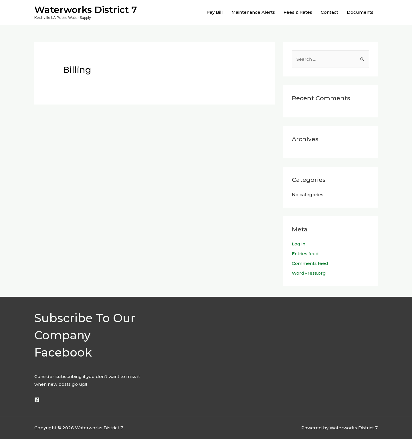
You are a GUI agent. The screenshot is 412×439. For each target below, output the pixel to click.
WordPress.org (309, 273)
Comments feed (310, 263)
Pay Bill (215, 12)
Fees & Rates (298, 12)
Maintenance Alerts (253, 12)
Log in (298, 244)
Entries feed (305, 253)
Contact (329, 12)
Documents (360, 12)
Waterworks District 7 (85, 9)
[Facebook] (36, 399)
